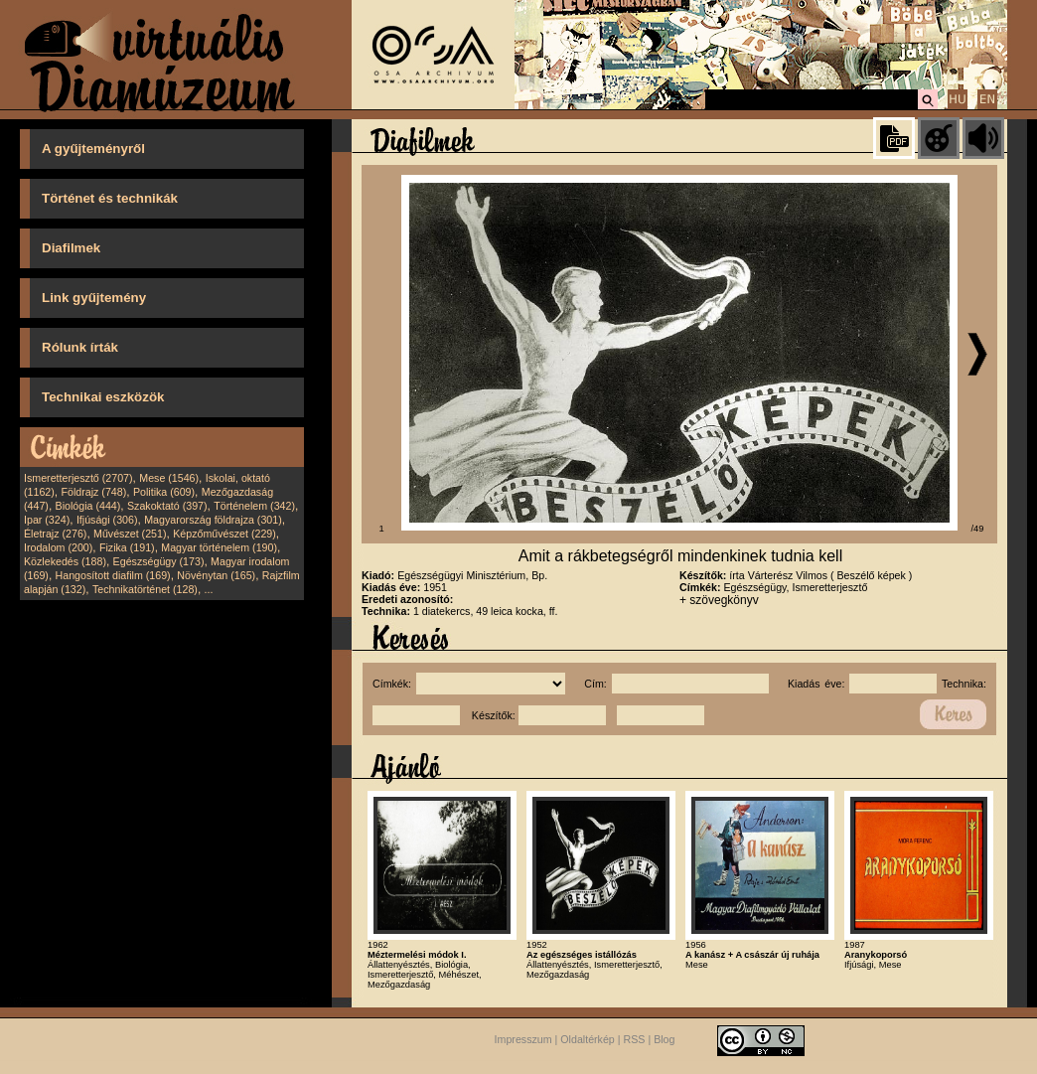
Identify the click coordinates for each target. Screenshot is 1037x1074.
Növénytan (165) (216, 575)
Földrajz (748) (93, 492)
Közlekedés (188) (65, 561)
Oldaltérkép (587, 1039)
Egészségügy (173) (159, 561)
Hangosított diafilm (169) (113, 575)
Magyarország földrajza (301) (213, 520)
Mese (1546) (169, 478)
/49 (977, 529)
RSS (635, 1039)
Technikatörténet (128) (145, 589)
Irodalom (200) (58, 547)
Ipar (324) (47, 520)
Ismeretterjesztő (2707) (78, 478)
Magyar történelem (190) (219, 547)
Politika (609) (164, 492)
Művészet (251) (129, 533)
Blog (664, 1039)
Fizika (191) (127, 547)
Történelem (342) (254, 506)
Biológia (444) (88, 506)
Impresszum (523, 1039)
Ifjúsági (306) (107, 520)
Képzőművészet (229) (224, 533)
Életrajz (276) (55, 533)
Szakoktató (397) (167, 506)
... (209, 589)
